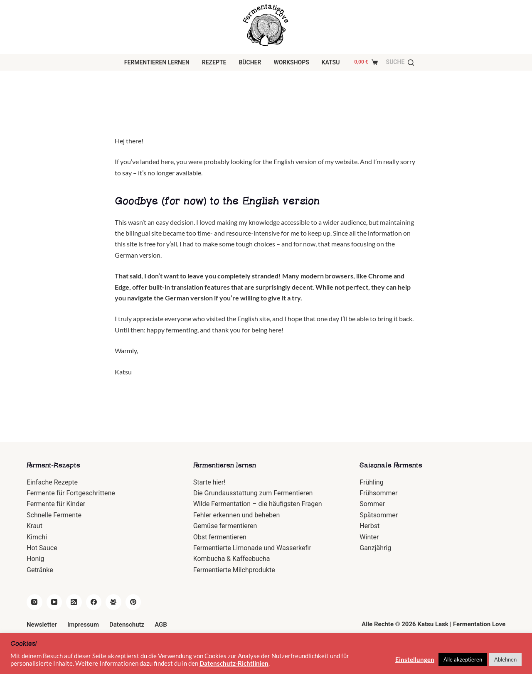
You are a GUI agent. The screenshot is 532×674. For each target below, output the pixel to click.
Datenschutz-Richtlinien (234, 663)
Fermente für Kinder (56, 504)
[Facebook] (94, 602)
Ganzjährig (375, 548)
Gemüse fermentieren (225, 526)
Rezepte (214, 62)
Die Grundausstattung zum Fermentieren (253, 493)
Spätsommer (379, 515)
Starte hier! (209, 482)
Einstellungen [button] (414, 659)
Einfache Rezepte (52, 482)
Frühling (371, 482)
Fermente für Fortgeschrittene (71, 493)
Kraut (34, 526)
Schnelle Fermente (54, 515)
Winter (369, 537)
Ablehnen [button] (505, 659)
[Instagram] (34, 602)
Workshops (291, 62)
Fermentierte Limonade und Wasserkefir (252, 548)
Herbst (369, 526)
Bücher (250, 62)
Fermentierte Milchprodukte (234, 570)
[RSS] (74, 602)
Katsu (331, 62)
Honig (35, 559)
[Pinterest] (133, 602)
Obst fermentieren (219, 537)
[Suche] (400, 62)
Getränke (40, 570)
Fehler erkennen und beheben (236, 515)
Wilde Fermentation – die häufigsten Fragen (257, 504)
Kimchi (37, 537)
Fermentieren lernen (157, 62)
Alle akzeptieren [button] (462, 659)
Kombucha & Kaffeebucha (231, 559)
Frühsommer (378, 493)
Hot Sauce (42, 548)
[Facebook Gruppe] (113, 602)
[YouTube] (54, 602)
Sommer (372, 504)
